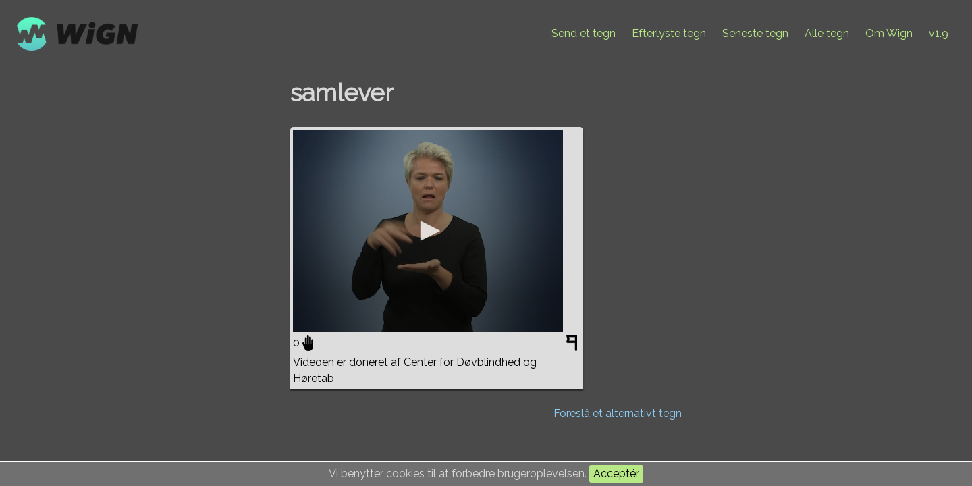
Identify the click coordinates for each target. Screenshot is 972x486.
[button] (428, 231)
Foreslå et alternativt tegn (618, 413)
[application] (428, 231)
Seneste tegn (755, 33)
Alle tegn (827, 33)
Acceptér (616, 473)
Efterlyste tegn (669, 33)
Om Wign (889, 33)
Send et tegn (583, 33)
